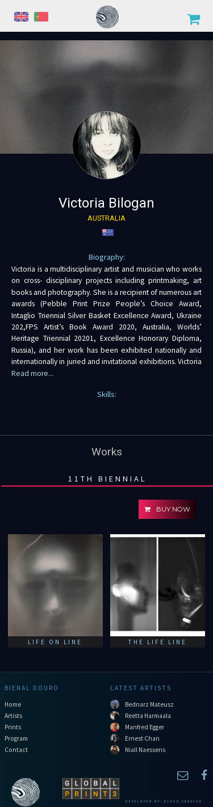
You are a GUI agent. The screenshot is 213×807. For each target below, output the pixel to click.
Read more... (32, 373)
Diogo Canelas (183, 801)
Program (16, 738)
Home (13, 704)
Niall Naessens (145, 750)
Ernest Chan (142, 738)
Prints (13, 727)
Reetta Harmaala (148, 716)
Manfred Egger (144, 727)
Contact (16, 750)
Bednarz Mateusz (149, 704)
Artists (13, 716)
